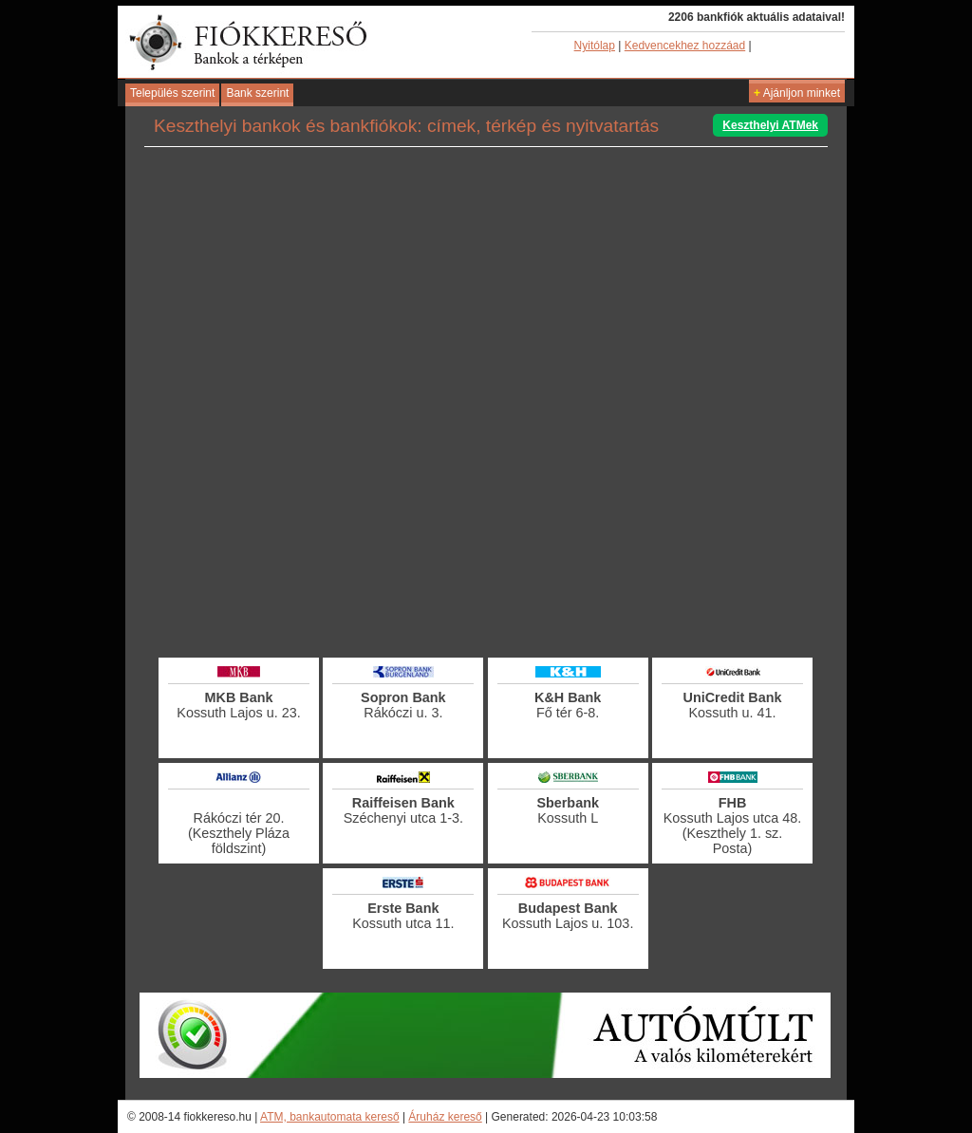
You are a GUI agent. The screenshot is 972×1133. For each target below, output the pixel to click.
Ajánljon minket (797, 93)
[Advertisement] (486, 602)
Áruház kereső (444, 1117)
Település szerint (172, 93)
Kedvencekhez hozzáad (685, 45)
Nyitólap (594, 45)
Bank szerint (257, 93)
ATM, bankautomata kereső (330, 1117)
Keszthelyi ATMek (770, 125)
